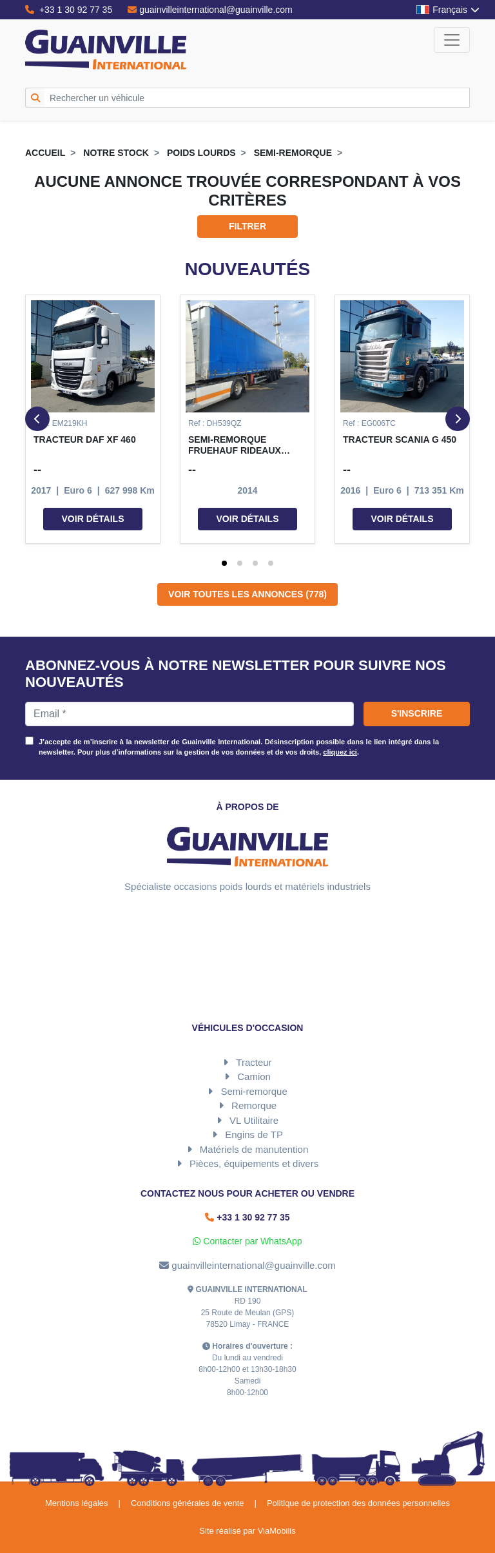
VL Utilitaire (253, 1120)
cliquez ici (340, 752)
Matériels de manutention (254, 1149)
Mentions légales (76, 1503)
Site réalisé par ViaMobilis (247, 1531)
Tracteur (253, 1062)
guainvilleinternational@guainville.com (210, 10)
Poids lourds (201, 153)
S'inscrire (417, 713)
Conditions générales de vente (187, 1503)
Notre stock (116, 153)
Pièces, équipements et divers (253, 1163)
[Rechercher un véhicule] (257, 98)
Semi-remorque (293, 153)
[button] (92, 419)
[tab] (224, 563)
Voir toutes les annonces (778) (247, 594)
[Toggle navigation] (452, 40)
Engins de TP (254, 1134)
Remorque (254, 1105)
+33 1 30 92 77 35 (68, 10)
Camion (254, 1076)
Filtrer (247, 226)
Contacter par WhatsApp (247, 1241)
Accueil (45, 153)
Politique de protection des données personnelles (358, 1503)
